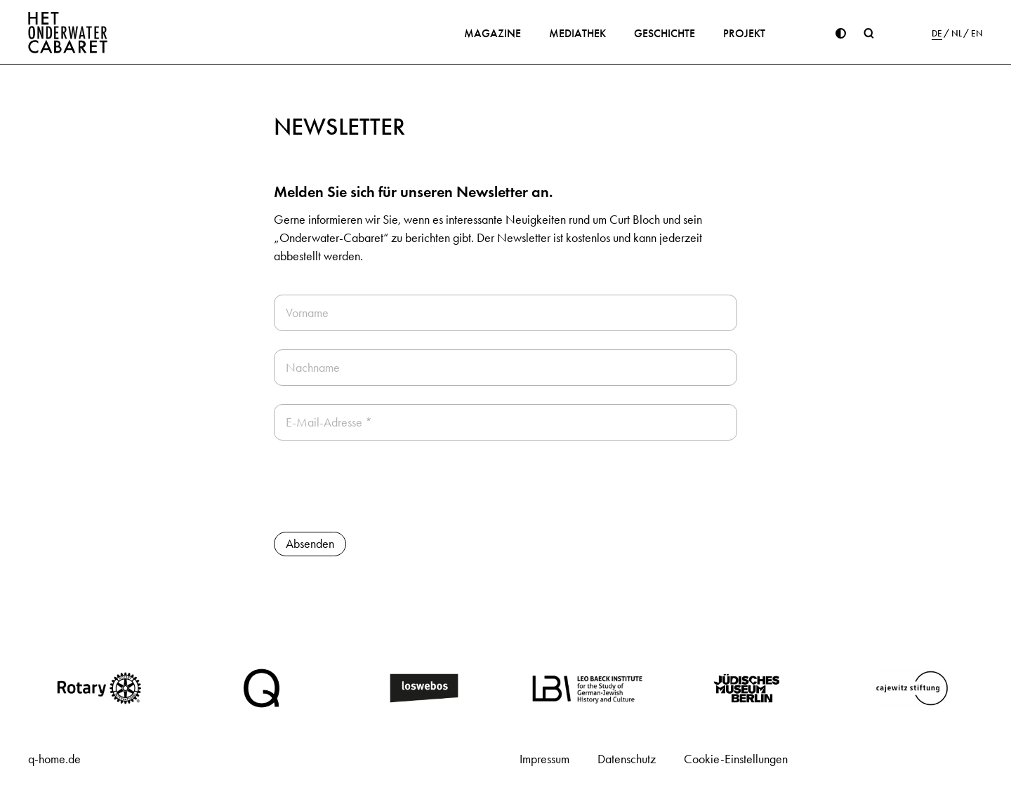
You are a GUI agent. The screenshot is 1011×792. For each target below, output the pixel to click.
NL (956, 33)
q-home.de (54, 759)
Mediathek (577, 33)
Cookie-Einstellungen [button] (736, 759)
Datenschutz (626, 759)
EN (977, 33)
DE (937, 33)
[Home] (68, 32)
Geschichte (664, 33)
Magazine (492, 33)
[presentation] (380, 486)
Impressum (544, 759)
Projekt (744, 33)
